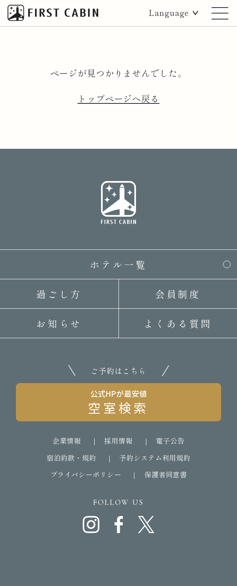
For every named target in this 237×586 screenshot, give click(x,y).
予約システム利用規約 (154, 458)
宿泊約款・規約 (71, 458)
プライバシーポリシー (85, 474)
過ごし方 (59, 294)
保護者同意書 (165, 474)
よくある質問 (178, 323)
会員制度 (178, 294)
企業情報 (66, 441)
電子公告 (170, 441)
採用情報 (118, 441)
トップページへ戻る (118, 98)
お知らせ (59, 323)
